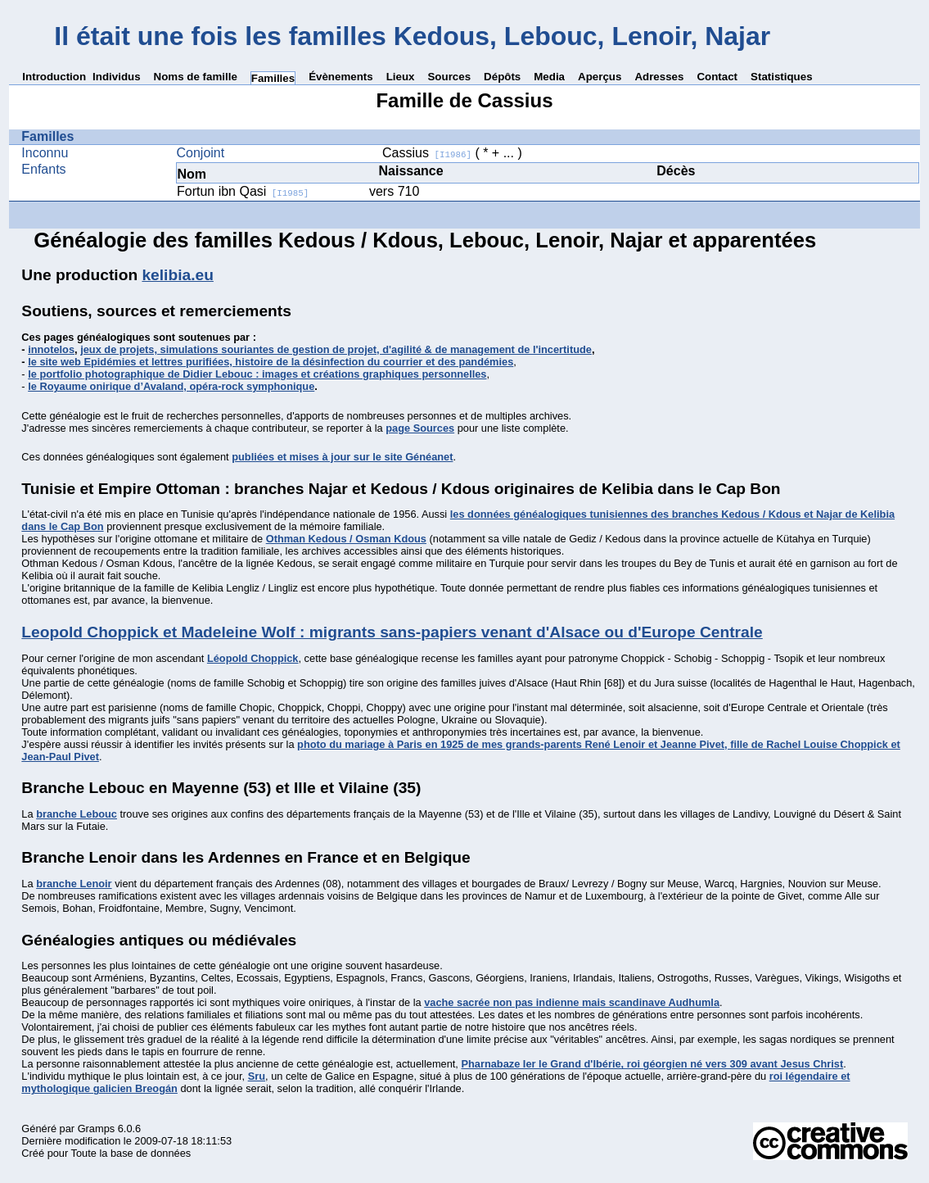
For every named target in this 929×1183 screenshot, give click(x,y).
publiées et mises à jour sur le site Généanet (342, 457)
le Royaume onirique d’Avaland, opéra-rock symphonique (171, 386)
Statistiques (782, 76)
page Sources (420, 428)
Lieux (400, 76)
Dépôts (502, 76)
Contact (717, 76)
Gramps (96, 1128)
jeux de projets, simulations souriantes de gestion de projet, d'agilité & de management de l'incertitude (336, 349)
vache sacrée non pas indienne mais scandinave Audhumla (571, 1002)
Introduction (54, 76)
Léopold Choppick (253, 658)
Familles (273, 78)
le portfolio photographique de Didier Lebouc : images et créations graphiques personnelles (257, 374)
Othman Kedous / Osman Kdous (346, 539)
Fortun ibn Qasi (243, 191)
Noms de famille (195, 76)
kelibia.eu (177, 274)
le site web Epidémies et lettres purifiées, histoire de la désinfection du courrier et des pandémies (270, 362)
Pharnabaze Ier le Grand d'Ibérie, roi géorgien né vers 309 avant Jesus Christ (652, 1064)
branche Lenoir (73, 883)
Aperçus (599, 76)
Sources (449, 76)
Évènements (341, 76)
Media (549, 76)
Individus (116, 76)
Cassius (426, 153)
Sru (256, 1076)
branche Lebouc (76, 814)
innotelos (51, 349)
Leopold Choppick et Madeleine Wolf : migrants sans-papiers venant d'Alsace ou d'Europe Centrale (391, 632)
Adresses (658, 76)
